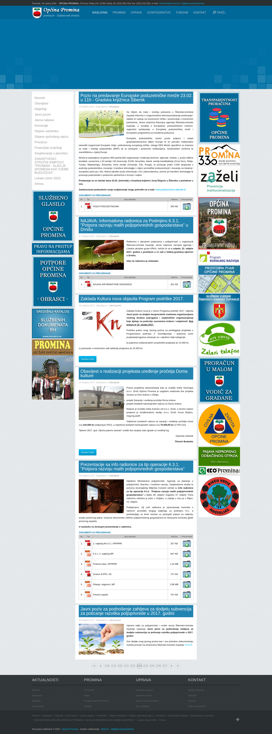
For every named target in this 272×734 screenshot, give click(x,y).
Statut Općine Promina (147, 701)
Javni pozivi (115, 305)
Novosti (35, 690)
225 (152, 665)
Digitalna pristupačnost (192, 3)
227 (165, 665)
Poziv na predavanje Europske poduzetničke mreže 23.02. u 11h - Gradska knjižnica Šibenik (136, 97)
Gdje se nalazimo (196, 706)
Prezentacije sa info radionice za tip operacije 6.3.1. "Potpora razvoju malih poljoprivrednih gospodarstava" (132, 466)
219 (113, 665)
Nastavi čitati (87, 359)
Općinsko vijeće (144, 695)
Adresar (192, 701)
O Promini (89, 690)
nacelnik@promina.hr (169, 3)
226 (158, 665)
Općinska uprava (144, 690)
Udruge (87, 706)
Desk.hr (105, 729)
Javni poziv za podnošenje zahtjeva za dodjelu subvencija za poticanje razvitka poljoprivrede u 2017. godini (135, 611)
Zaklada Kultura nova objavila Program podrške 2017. (132, 298)
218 (107, 665)
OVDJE (188, 645)
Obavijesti (114, 106)
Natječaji (36, 701)
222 (132, 665)
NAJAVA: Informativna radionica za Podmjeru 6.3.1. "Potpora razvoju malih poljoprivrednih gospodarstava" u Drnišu (134, 225)
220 (120, 665)
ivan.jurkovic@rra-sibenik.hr (171, 189)
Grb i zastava (142, 706)
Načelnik (192, 695)
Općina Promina (196, 690)
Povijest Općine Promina (96, 701)
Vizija (86, 695)
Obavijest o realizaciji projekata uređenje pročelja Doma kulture (134, 373)
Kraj (178, 666)
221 (126, 665)
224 (145, 665)
